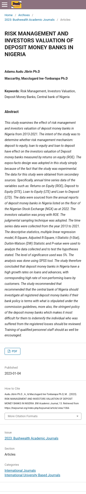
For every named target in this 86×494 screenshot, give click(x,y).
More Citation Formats (23, 416)
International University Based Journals (32, 475)
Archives (24, 15)
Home (9, 15)
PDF (14, 351)
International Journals (20, 470)
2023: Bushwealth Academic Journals (30, 19)
